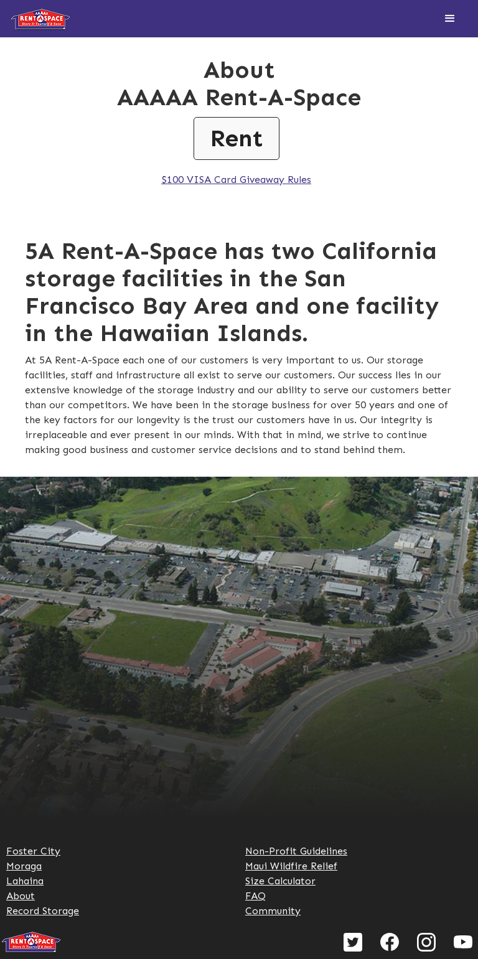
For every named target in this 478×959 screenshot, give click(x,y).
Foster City (33, 851)
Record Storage (42, 911)
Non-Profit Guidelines (296, 851)
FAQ (255, 896)
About (20, 896)
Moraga (24, 866)
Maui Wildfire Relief (291, 866)
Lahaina (25, 881)
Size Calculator (280, 881)
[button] (450, 18)
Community (273, 911)
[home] (40, 19)
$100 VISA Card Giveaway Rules (236, 179)
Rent (236, 138)
